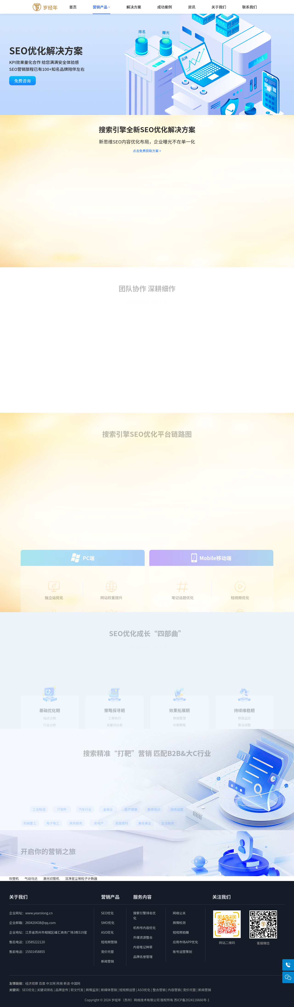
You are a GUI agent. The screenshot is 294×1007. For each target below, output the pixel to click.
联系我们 (249, 7)
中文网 (51, 983)
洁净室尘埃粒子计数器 (81, 878)
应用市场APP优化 (185, 942)
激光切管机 (51, 878)
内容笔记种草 (143, 947)
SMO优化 (107, 922)
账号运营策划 (182, 951)
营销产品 (101, 7)
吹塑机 (14, 878)
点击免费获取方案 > (147, 151)
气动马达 (31, 878)
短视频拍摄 (181, 932)
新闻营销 (107, 961)
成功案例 (164, 7)
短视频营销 (109, 942)
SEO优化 (107, 913)
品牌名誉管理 (143, 956)
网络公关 (179, 913)
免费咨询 (22, 82)
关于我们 (218, 7)
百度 (42, 983)
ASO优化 (107, 932)
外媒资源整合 (143, 937)
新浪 (67, 983)
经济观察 (31, 983)
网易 (59, 983)
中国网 (75, 983)
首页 (72, 7)
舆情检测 (179, 922)
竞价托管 (107, 951)
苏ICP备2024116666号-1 (191, 1000)
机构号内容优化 (144, 927)
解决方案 (133, 7)
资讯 (191, 7)
